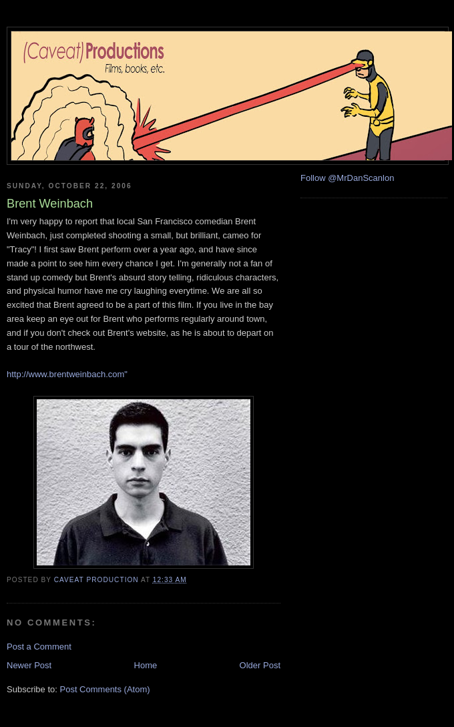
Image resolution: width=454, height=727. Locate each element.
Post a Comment (39, 647)
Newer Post (29, 665)
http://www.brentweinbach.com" (67, 374)
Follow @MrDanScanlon (347, 178)
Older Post (260, 665)
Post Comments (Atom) (105, 689)
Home (146, 665)
